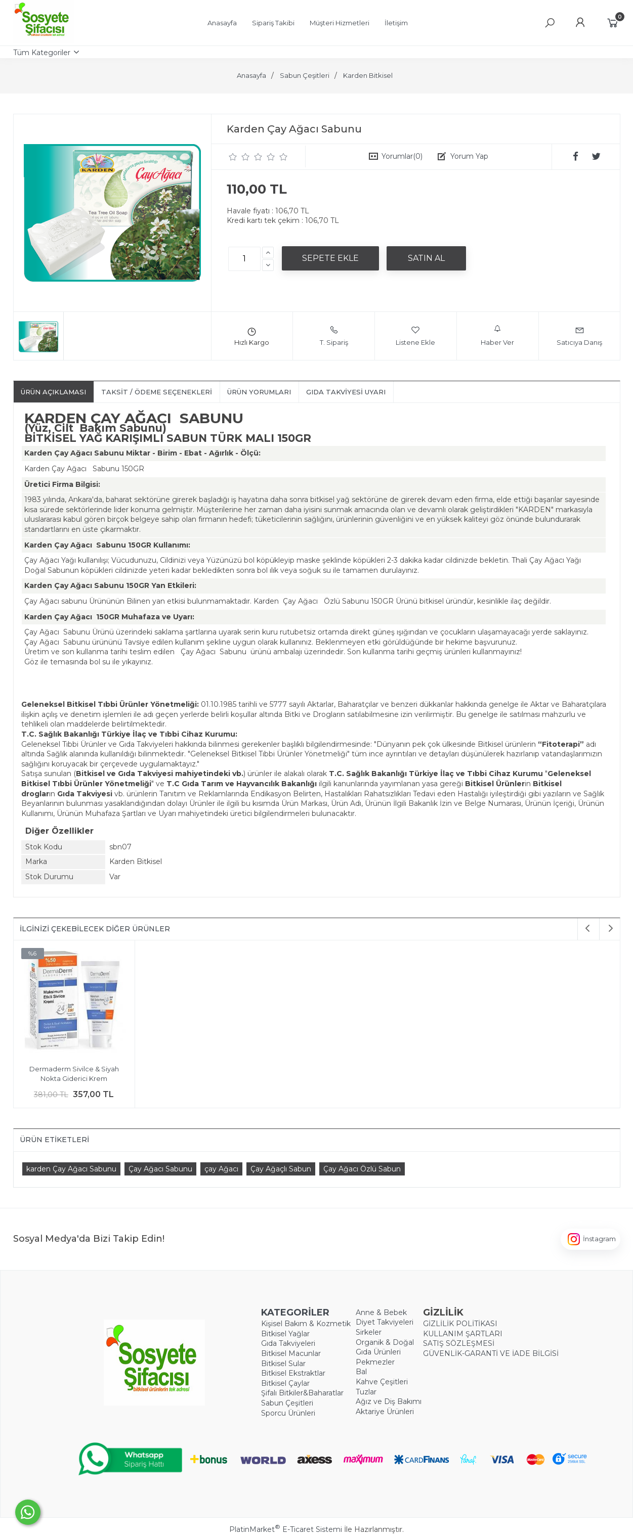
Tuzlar (366, 1391)
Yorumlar (402, 156)
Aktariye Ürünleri (385, 1411)
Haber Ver (497, 335)
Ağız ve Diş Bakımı (388, 1401)
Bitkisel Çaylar (285, 1383)
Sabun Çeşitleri (287, 1403)
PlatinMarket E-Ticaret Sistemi (285, 1529)
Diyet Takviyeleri (384, 1322)
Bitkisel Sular (283, 1363)
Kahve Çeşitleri (382, 1381)
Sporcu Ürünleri (288, 1413)
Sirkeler (369, 1332)
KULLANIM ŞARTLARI (462, 1333)
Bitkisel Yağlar (285, 1333)
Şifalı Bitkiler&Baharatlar (302, 1392)
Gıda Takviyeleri (288, 1343)
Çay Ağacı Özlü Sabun (362, 1168)
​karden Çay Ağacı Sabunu (71, 1168)
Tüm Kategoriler (41, 52)
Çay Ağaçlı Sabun (280, 1168)
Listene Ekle (415, 335)
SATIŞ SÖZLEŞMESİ (458, 1343)
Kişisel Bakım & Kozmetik (306, 1323)
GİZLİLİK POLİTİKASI (460, 1323)
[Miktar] (244, 259)
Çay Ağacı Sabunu (160, 1168)
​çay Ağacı (221, 1168)
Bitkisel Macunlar (291, 1353)
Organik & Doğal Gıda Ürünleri (385, 1347)
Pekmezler (375, 1362)
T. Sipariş (334, 335)
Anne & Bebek (381, 1312)
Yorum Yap (469, 156)
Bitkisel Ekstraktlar (293, 1373)
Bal (361, 1371)
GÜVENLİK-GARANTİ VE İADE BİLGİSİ (491, 1353)
